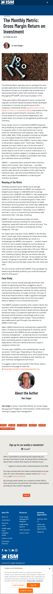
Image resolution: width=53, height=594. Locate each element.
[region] (26, 579)
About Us (5, 517)
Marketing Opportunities (42, 513)
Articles (3, 425)
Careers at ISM (7, 538)
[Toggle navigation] (47, 2)
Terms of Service (18, 476)
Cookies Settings (18, 585)
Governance (6, 520)
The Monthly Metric (7, 429)
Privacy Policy (31, 581)
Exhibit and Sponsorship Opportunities (42, 526)
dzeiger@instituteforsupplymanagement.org (21, 369)
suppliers (42, 425)
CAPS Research (24, 530)
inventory (32, 425)
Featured (12, 425)
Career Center (24, 533)
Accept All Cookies (26, 591)
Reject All (33, 585)
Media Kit (40, 532)
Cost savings (22, 425)
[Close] (49, 568)
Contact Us (39, 581)
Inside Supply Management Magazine (24, 519)
